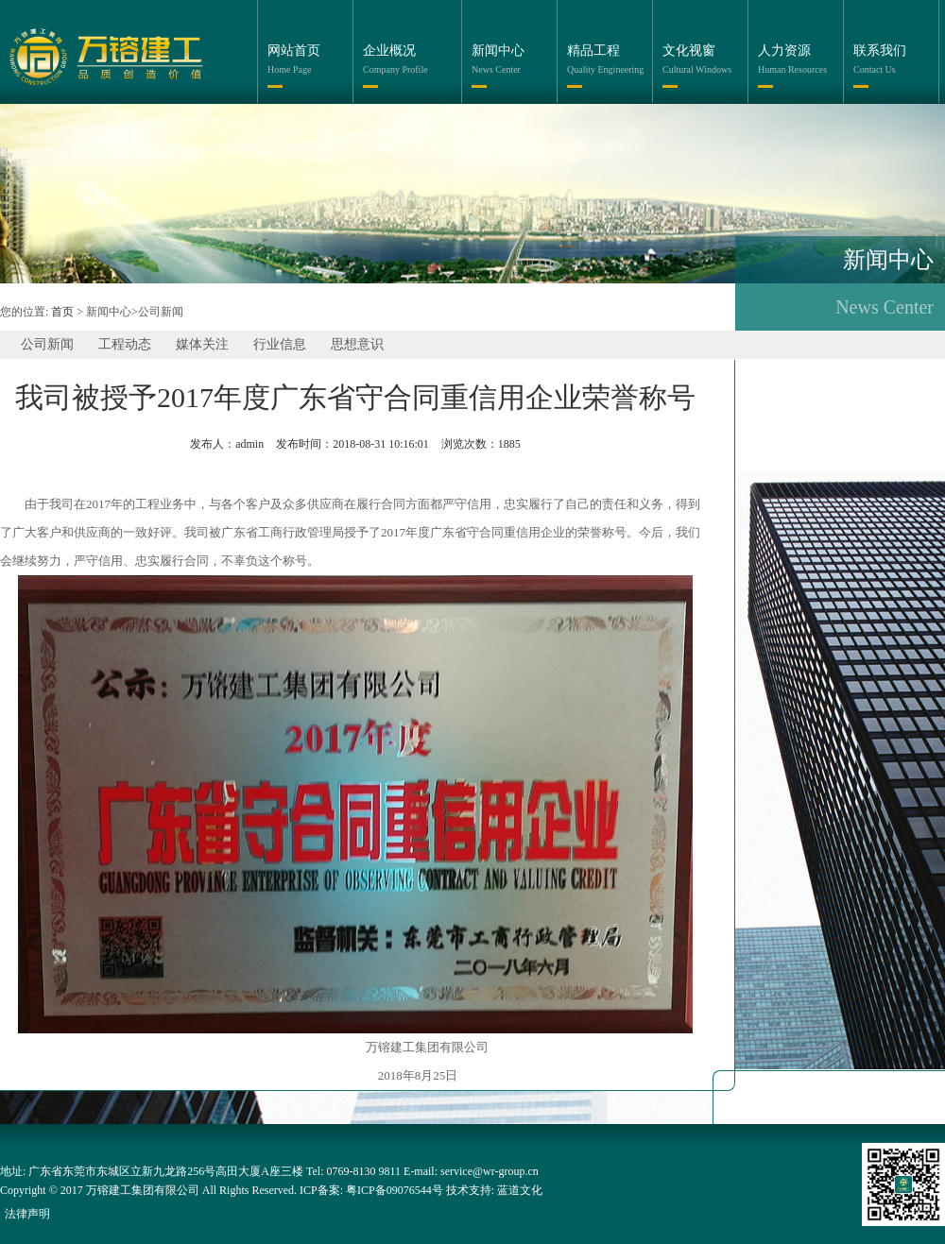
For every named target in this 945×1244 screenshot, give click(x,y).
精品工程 (593, 50)
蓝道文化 (519, 1190)
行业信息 (279, 344)
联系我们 (879, 50)
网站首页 (293, 50)
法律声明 (27, 1213)
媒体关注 (202, 344)
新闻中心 (498, 50)
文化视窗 (688, 50)
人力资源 (784, 50)
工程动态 (124, 344)
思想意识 (357, 344)
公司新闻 (47, 344)
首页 (62, 311)
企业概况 (389, 50)
